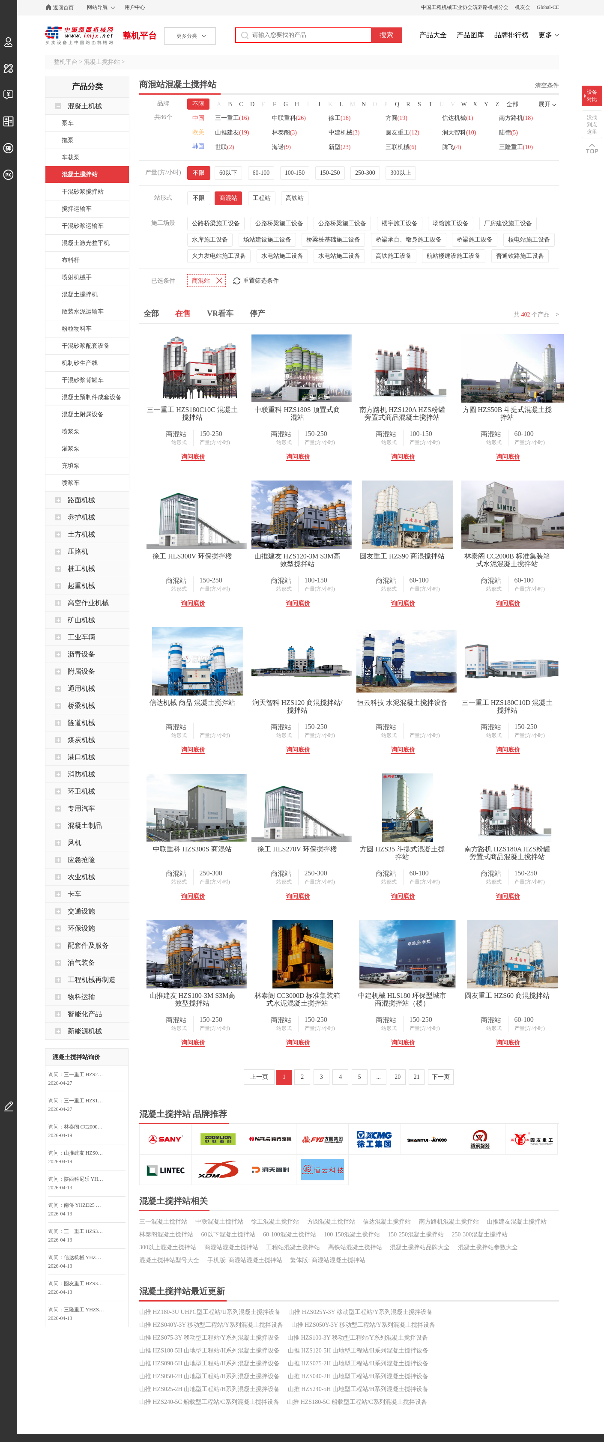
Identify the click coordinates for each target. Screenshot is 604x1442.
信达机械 (459, 118)
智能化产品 (85, 1014)
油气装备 (81, 962)
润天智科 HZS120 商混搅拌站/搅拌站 (194, 852)
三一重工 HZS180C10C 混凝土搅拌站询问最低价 (86, 1101)
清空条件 (547, 85)
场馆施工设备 (451, 223)
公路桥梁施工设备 (216, 223)
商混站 (228, 198)
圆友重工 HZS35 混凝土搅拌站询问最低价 (86, 1284)
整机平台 (140, 35)
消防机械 (81, 774)
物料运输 (81, 996)
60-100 (261, 173)
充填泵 (71, 466)
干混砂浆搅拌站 (83, 191)
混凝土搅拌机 (80, 294)
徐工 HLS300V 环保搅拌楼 (302, 556)
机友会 (522, 7)
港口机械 (81, 757)
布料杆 (71, 260)
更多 (545, 35)
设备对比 (592, 95)
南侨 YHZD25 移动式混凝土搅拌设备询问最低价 (86, 1205)
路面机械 (81, 500)
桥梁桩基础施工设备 (333, 239)
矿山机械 (81, 620)
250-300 (365, 173)
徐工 (340, 118)
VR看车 (220, 313)
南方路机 (518, 118)
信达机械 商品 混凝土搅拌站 (410, 702)
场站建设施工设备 (267, 239)
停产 (257, 313)
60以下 (228, 173)
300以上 (400, 173)
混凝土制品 (85, 825)
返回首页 (63, 8)
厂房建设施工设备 (508, 223)
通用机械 (81, 688)
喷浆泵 (71, 431)
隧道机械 (81, 722)
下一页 (441, 1370)
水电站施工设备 (282, 256)
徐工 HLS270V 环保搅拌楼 (302, 995)
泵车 (68, 123)
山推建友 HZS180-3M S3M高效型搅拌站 (302, 1145)
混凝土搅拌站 (102, 62)
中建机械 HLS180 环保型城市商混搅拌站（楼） (194, 1292)
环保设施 (81, 928)
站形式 (180, 442)
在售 (183, 313)
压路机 (78, 551)
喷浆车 (71, 483)
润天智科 (461, 132)
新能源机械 (85, 1031)
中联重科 (289, 118)
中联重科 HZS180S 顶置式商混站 (302, 413)
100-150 (295, 173)
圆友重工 (404, 132)
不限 (198, 104)
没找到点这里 (592, 124)
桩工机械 (81, 568)
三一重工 (232, 118)
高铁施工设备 (394, 256)
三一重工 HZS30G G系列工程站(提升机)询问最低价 (86, 1231)
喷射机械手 (77, 277)
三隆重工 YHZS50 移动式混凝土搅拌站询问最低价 (86, 1310)
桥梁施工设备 (475, 239)
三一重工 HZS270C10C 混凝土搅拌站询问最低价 (86, 1075)
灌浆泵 (71, 448)
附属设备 (81, 671)
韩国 (198, 146)
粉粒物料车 (77, 328)
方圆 (398, 118)
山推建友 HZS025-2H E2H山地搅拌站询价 (86, 1153)
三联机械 (402, 147)
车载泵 (71, 157)
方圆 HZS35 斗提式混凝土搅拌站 (410, 999)
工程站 (262, 198)
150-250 (330, 173)
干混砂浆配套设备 (86, 346)
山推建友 (232, 132)
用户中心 (135, 7)
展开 (544, 104)
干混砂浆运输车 (83, 226)
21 (417, 1370)
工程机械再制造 (92, 979)
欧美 (198, 132)
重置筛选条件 (261, 281)
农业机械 (81, 877)
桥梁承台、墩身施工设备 (409, 239)
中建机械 (344, 132)
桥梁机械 (81, 705)
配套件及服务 (88, 945)
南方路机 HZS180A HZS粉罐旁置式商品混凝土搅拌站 (194, 1145)
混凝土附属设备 (83, 414)
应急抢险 (81, 859)
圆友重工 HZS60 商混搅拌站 (302, 1288)
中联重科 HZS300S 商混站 (194, 995)
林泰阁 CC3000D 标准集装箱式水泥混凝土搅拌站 (410, 1145)
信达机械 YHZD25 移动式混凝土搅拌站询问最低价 (86, 1257)
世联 (224, 147)
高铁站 (295, 198)
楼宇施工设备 (400, 223)
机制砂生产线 (80, 363)
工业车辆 (81, 637)
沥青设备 (81, 654)
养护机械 (81, 517)
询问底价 (194, 457)
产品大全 (433, 35)
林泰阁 (284, 132)
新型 (340, 147)
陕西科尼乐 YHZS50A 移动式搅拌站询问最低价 (86, 1179)
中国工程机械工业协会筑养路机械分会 (464, 7)
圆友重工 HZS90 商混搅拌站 (194, 702)
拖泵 (68, 140)
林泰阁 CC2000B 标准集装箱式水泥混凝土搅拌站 (302, 706)
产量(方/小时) (216, 442)
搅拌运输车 (77, 209)
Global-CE (548, 7)
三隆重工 (518, 147)
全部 (512, 104)
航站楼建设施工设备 (454, 256)
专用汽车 (81, 808)
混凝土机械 (85, 106)
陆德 (510, 132)
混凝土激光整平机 (86, 243)
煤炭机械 (81, 739)
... (379, 1370)
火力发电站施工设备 (219, 256)
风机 (74, 842)
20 (398, 1370)
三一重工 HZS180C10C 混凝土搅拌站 (194, 413)
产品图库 (470, 35)
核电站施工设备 (529, 239)
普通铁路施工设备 (520, 256)
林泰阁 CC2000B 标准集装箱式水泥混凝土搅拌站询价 (86, 1127)
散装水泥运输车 (83, 311)
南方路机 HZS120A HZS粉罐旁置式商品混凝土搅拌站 (410, 413)
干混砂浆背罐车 (83, 380)
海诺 (281, 147)
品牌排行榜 (511, 35)
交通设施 (81, 911)
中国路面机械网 (79, 36)
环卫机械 (81, 791)
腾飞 (453, 147)
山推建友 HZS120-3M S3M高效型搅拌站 (410, 559)
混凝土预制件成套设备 (92, 397)
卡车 (74, 894)
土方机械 (81, 534)
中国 (198, 118)
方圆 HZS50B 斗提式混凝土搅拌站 (194, 559)
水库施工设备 (210, 239)
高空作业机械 (88, 602)
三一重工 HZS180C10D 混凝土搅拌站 (410, 852)
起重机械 (81, 585)
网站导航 (97, 7)
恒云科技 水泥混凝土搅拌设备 (302, 849)
